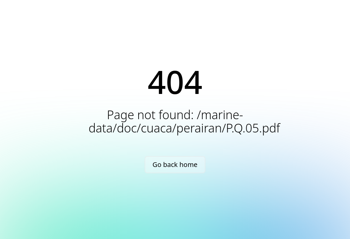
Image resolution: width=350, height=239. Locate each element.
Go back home (175, 164)
